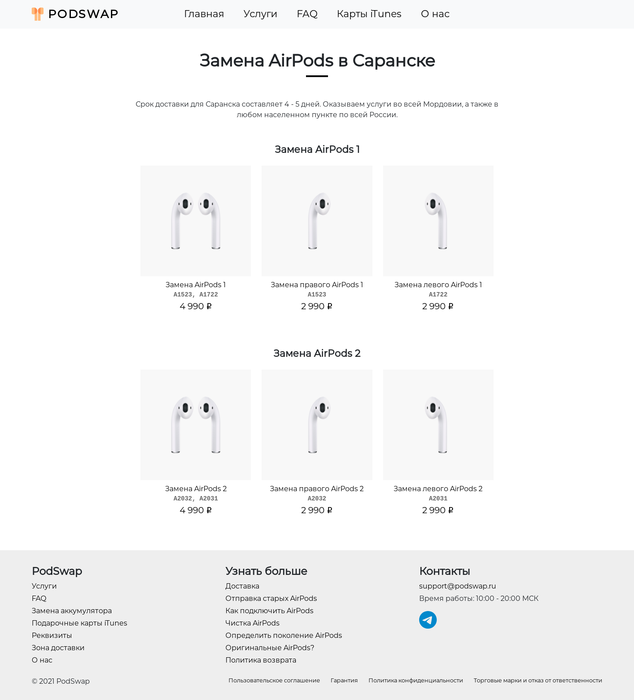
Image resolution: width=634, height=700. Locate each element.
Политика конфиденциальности (416, 680)
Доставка (242, 586)
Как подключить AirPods (269, 611)
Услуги (260, 14)
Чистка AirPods (252, 623)
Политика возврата (260, 660)
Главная (204, 14)
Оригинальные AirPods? (269, 648)
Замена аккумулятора (72, 611)
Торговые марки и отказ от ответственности (538, 680)
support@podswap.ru (457, 586)
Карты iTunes (369, 14)
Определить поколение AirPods (283, 635)
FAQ (307, 14)
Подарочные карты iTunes (79, 623)
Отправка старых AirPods (271, 598)
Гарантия (344, 680)
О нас (435, 14)
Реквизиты (52, 635)
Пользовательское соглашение (274, 680)
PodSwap (75, 14)
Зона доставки (58, 648)
